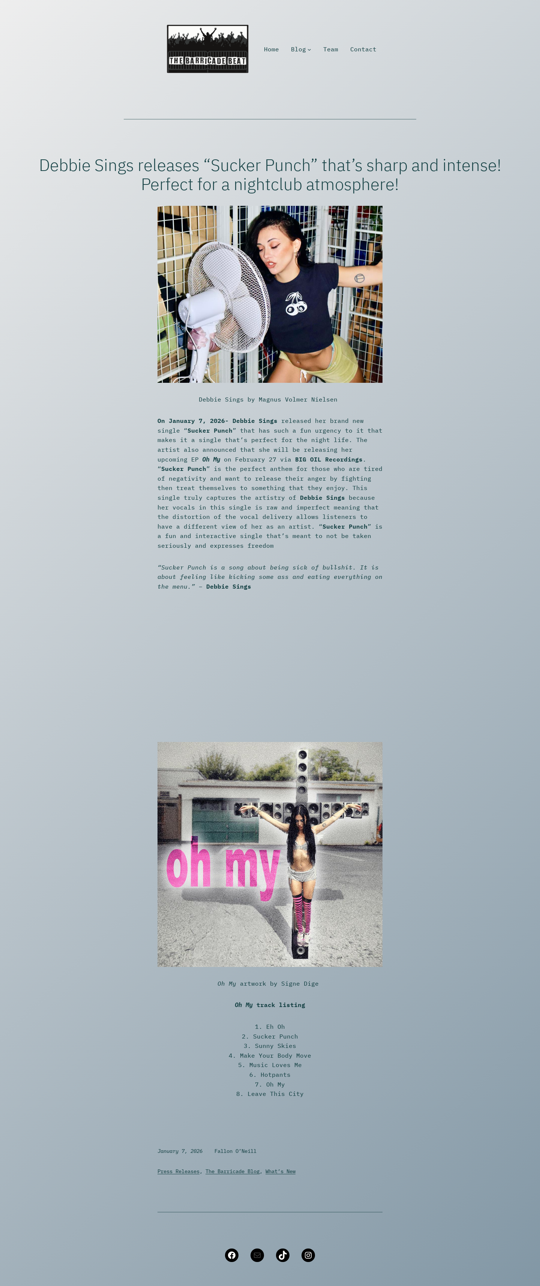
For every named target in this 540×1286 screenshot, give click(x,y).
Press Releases (179, 1171)
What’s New (281, 1171)
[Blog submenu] (309, 49)
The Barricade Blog (233, 1171)
